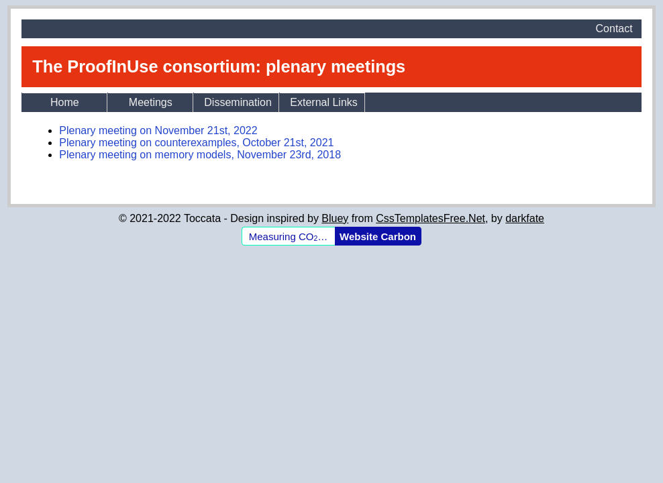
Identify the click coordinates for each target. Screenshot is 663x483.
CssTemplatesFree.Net (430, 218)
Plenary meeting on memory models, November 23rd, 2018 (200, 154)
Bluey (334, 218)
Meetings (150, 102)
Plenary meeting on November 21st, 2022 (158, 130)
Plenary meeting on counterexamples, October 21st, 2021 (196, 142)
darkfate (524, 218)
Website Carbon (378, 236)
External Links (324, 102)
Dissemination (237, 102)
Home (64, 102)
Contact (614, 28)
